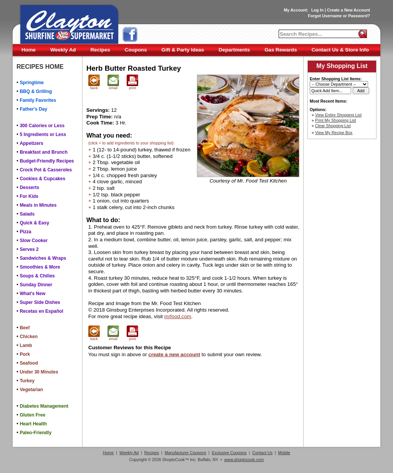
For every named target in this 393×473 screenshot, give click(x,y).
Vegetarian (31, 389)
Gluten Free (32, 415)
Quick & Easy (34, 223)
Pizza (25, 231)
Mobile (284, 452)
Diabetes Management (44, 406)
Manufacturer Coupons (185, 452)
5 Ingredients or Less (43, 134)
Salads (27, 214)
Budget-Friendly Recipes (47, 161)
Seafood (29, 363)
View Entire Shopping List (338, 115)
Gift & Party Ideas (183, 50)
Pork (25, 354)
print (132, 86)
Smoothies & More (40, 267)
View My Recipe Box (334, 132)
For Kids (29, 196)
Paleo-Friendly (35, 432)
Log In (317, 10)
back (94, 86)
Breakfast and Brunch (44, 152)
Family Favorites (38, 100)
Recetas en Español (41, 311)
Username (332, 15)
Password (357, 15)
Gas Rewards (280, 50)
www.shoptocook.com (244, 459)
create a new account (174, 354)
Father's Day (33, 109)
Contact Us (262, 452)
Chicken (29, 336)
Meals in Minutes (38, 205)
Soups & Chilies (37, 276)
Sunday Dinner (36, 284)
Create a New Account (348, 10)
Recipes (100, 50)
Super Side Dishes (40, 302)
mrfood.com (177, 316)
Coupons (136, 50)
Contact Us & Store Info (340, 50)
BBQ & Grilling (36, 91)
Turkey (27, 380)
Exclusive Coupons (229, 452)
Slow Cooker (34, 240)
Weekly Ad (63, 50)
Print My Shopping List (335, 120)
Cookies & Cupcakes (42, 178)
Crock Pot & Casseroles (46, 170)
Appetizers (31, 143)
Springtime (32, 82)
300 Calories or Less (42, 125)
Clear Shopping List (333, 125)
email (113, 86)
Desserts (29, 187)
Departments (234, 50)
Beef (25, 327)
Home (28, 50)
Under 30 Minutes (39, 372)
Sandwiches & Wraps (43, 258)
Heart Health (33, 424)
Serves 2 (29, 249)
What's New (32, 293)
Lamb (26, 345)
